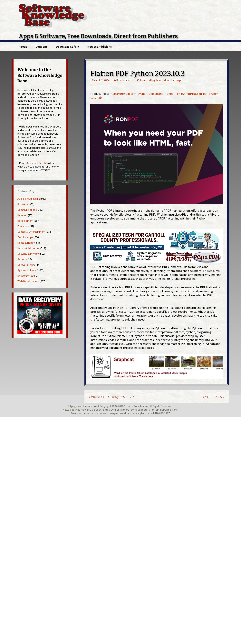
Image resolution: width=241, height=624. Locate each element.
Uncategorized (26, 275)
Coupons (41, 46)
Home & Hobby (26, 242)
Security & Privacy (28, 253)
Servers (22, 259)
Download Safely (67, 46)
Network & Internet (28, 248)
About (23, 46)
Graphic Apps (25, 237)
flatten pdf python (150, 80)
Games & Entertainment (31, 231)
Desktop (22, 215)
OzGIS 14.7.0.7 (216, 396)
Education (23, 226)
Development (124, 80)
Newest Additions (99, 46)
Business (22, 204)
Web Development (28, 281)
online (85, 413)
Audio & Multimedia (28, 198)
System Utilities (26, 270)
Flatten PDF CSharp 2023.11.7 (109, 396)
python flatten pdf (172, 80)
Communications (27, 209)
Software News (26, 264)
